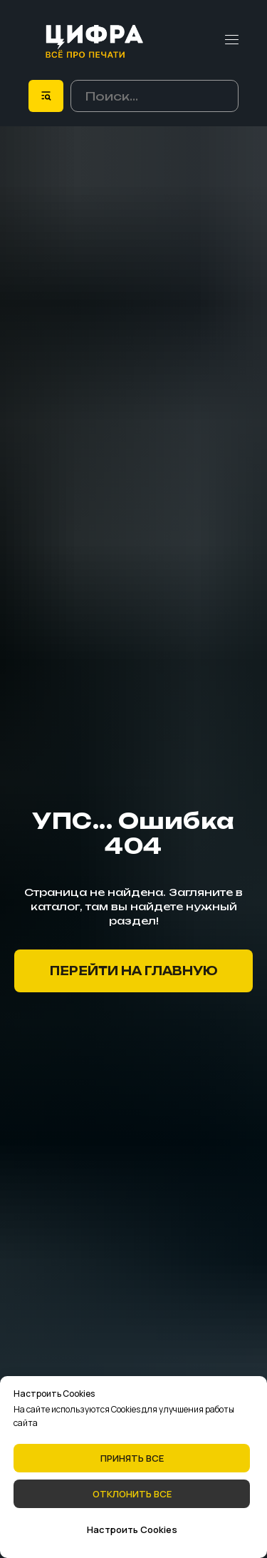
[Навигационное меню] (232, 39)
